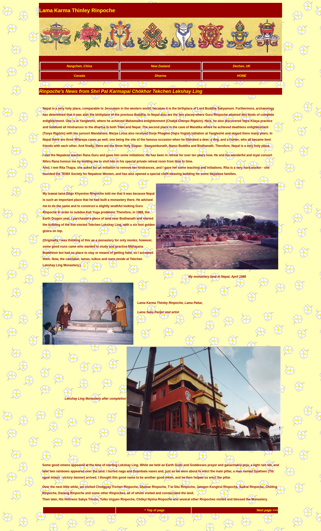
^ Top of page (154, 510)
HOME (241, 76)
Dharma (160, 76)
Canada (79, 76)
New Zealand (160, 66)
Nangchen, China (79, 66)
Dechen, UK (241, 66)
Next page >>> (267, 510)
